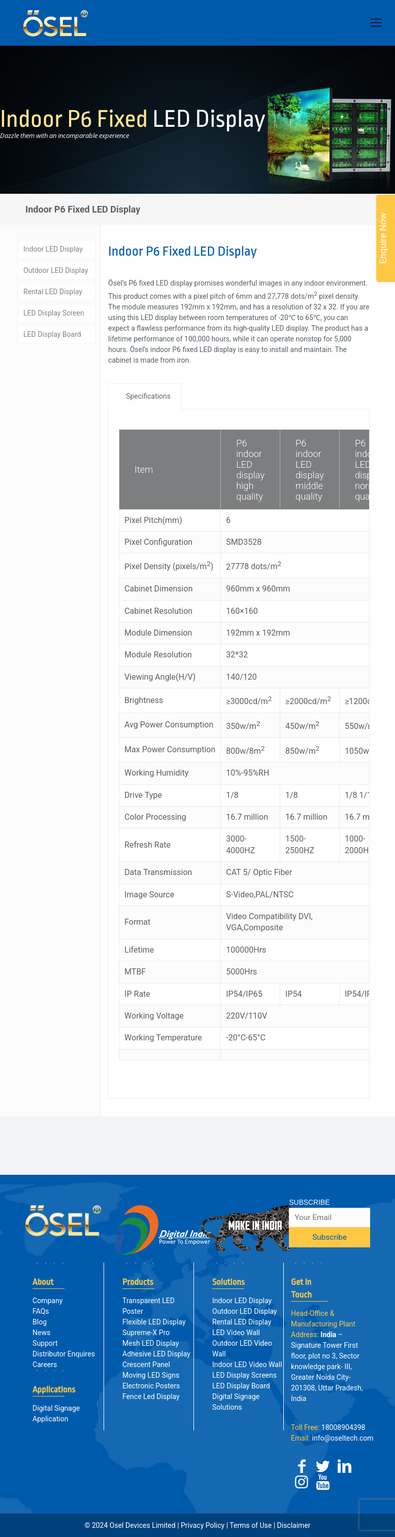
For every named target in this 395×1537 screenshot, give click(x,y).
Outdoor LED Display (55, 268)
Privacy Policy (202, 1525)
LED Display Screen (53, 311)
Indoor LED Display (53, 247)
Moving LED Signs (150, 1375)
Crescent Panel (146, 1364)
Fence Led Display (151, 1396)
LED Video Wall (236, 1333)
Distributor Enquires (63, 1354)
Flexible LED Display (153, 1322)
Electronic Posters (151, 1386)
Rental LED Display (52, 290)
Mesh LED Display (150, 1343)
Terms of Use (250, 1525)
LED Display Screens (244, 1375)
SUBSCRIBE (309, 1202)
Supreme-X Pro (146, 1333)
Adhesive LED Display (156, 1354)
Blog (39, 1322)
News (41, 1333)
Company (47, 1301)
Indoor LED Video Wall (247, 1364)
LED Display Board (52, 332)
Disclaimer (293, 1525)
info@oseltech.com (332, 1438)
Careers (44, 1364)
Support (44, 1343)
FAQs (40, 1311)
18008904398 (328, 1427)
